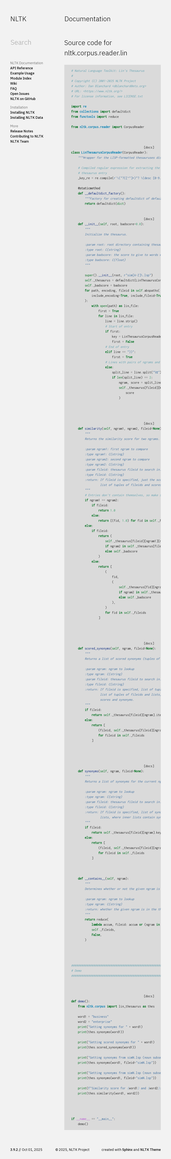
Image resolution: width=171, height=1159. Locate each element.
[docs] (149, 147)
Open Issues (19, 93)
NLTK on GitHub (23, 99)
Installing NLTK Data (26, 117)
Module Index (21, 78)
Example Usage (22, 73)
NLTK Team (19, 141)
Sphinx (127, 1149)
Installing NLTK (22, 112)
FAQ (13, 88)
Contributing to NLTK (26, 136)
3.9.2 (14, 1149)
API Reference (21, 68)
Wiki (13, 83)
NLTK (18, 18)
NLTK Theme (150, 1149)
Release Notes (21, 131)
